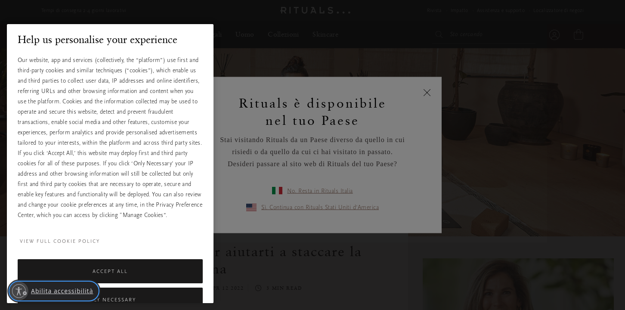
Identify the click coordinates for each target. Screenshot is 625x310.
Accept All (110, 271)
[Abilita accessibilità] (54, 291)
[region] (110, 163)
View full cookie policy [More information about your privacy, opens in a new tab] (60, 241)
